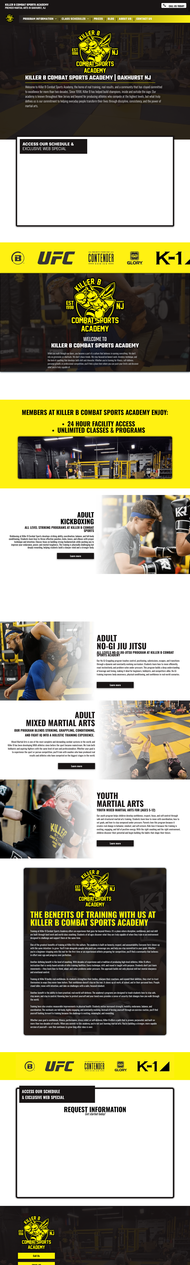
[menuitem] (40, 19)
